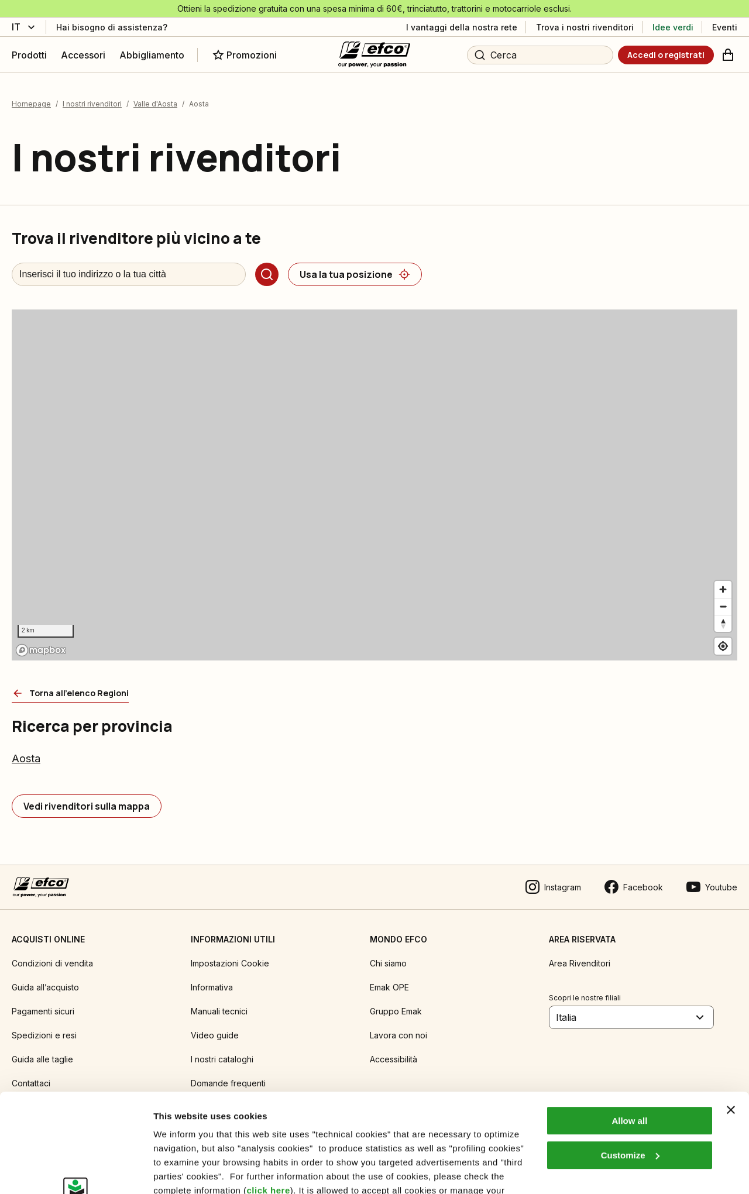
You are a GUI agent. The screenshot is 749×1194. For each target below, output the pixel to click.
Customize (630, 1063)
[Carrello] (728, 55)
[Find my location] (722, 646)
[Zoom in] (722, 589)
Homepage (31, 103)
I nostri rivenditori (92, 103)
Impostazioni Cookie (230, 963)
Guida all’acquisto (45, 987)
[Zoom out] (722, 606)
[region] (374, 484)
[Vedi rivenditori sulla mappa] (87, 806)
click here (268, 1098)
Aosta (26, 758)
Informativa (212, 987)
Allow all (629, 1028)
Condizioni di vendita (52, 963)
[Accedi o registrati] (666, 55)
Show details (180, 1171)
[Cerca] (267, 274)
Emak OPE (389, 987)
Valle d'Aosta (155, 103)
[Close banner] (731, 1017)
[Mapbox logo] (41, 650)
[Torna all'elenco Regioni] (70, 693)
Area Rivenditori (579, 963)
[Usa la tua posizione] (355, 274)
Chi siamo (388, 963)
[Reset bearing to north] (722, 623)
